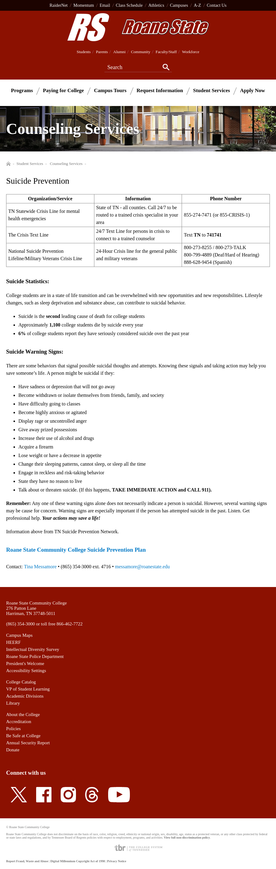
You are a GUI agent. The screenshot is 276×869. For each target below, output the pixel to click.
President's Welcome (25, 663)
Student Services (211, 90)
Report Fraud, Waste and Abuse (27, 861)
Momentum (83, 5)
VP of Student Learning (28, 689)
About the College (23, 714)
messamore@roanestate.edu (142, 566)
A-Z (197, 5)
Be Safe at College (23, 735)
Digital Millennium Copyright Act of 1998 (77, 861)
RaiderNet (59, 5)
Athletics (156, 5)
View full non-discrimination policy (187, 837)
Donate (12, 749)
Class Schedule (129, 5)
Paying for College (63, 90)
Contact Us (216, 5)
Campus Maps (19, 635)
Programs (22, 90)
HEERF (13, 642)
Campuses (179, 5)
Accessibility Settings (26, 670)
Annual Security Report (28, 742)
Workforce (190, 51)
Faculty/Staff (166, 51)
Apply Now (252, 90)
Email (105, 5)
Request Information (160, 90)
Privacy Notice (116, 861)
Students (84, 51)
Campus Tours (110, 90)
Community (140, 51)
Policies (13, 728)
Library (13, 703)
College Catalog (21, 681)
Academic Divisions (24, 696)
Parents (102, 51)
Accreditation (18, 721)
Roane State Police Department (35, 656)
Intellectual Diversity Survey (32, 649)
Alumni (119, 51)
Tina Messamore (40, 566)
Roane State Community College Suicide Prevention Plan (76, 549)
